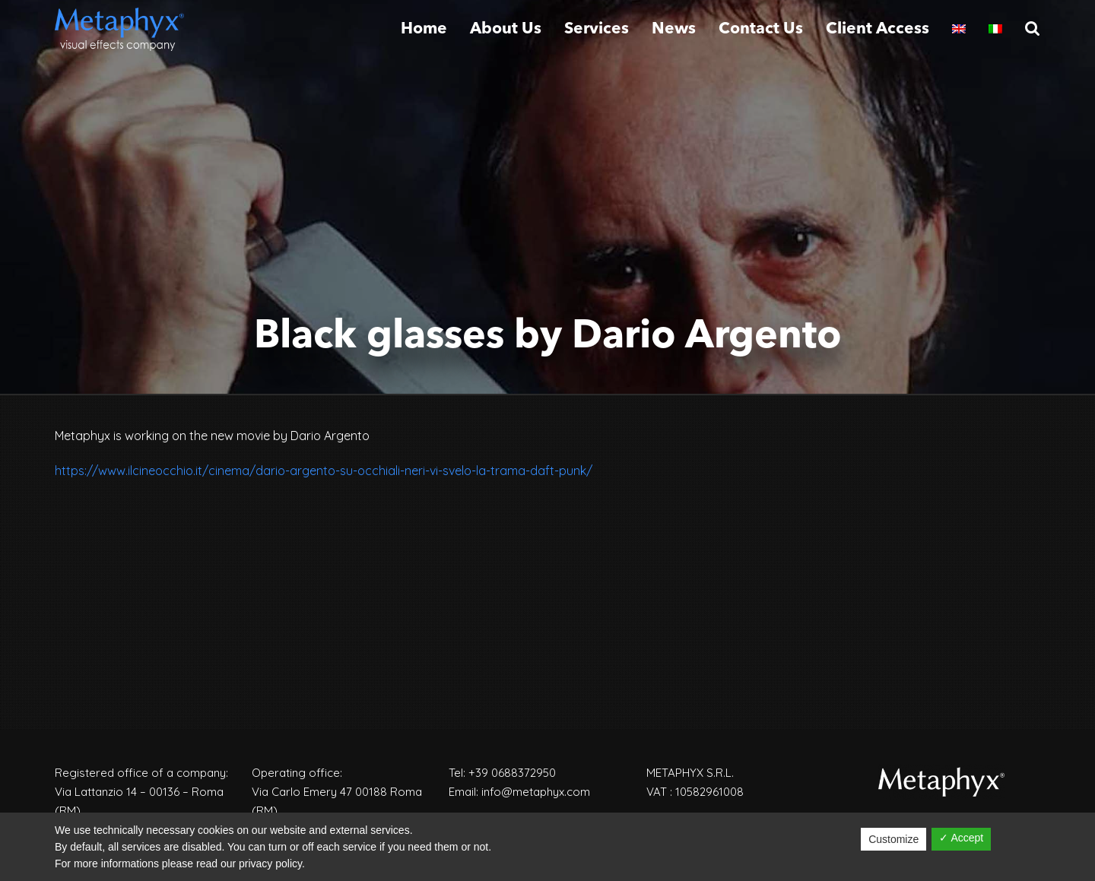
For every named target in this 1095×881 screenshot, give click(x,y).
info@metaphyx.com (535, 791)
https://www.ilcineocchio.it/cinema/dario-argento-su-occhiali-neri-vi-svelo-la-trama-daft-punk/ (323, 470)
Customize (893, 839)
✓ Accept (961, 838)
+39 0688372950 (512, 772)
